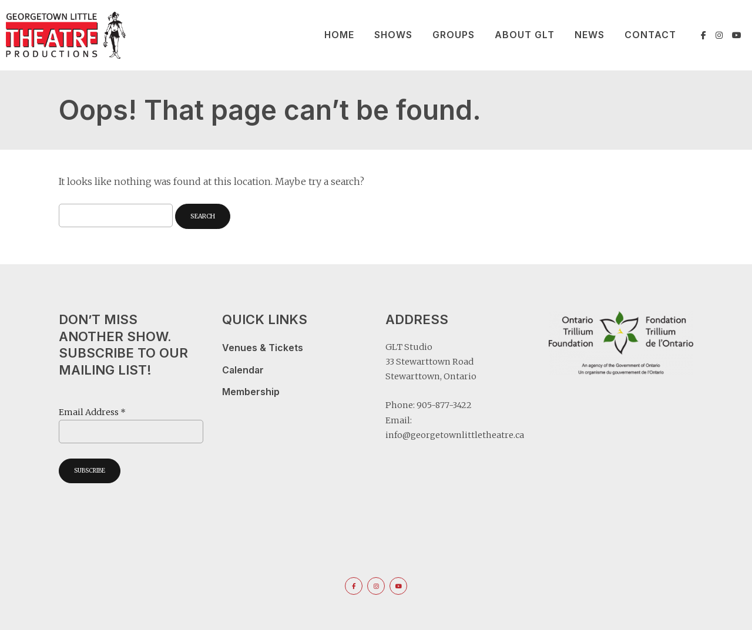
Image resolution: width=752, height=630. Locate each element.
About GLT (525, 35)
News (590, 35)
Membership (251, 391)
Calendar (243, 370)
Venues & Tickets (262, 347)
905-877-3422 (444, 405)
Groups (453, 35)
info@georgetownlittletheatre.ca (454, 435)
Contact (650, 35)
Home (339, 35)
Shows (393, 35)
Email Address (92, 412)
